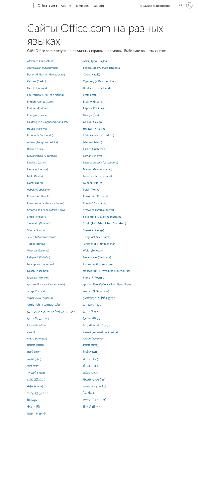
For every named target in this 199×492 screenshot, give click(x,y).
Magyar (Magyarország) (97, 169)
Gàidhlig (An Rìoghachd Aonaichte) (48, 122)
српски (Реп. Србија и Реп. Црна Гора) (107, 284)
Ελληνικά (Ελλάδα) (38, 257)
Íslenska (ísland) (92, 142)
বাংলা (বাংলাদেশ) (90, 359)
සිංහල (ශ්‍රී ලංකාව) (37, 393)
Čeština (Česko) (36, 81)
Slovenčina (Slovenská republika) (102, 216)
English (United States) (40, 101)
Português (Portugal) (95, 196)
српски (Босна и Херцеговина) (46, 284)
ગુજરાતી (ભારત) (36, 373)
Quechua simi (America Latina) (45, 203)
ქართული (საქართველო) (99, 298)
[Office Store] (47, 5)
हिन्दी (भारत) (90, 352)
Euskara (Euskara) (37, 108)
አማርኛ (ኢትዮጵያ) (93, 338)
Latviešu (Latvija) (37, 162)
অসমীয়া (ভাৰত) (34, 359)
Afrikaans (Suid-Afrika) (40, 61)
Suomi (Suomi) (36, 230)
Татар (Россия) (36, 291)
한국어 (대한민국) (94, 400)
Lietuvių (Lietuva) (37, 169)
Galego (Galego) (93, 122)
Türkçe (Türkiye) (36, 244)
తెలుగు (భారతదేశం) (94, 379)
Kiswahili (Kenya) (93, 155)
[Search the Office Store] (179, 5)
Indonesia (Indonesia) (40, 135)
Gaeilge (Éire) (91, 115)
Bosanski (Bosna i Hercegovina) (46, 74)
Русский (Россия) (93, 277)
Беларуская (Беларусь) (97, 257)
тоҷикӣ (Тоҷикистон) (96, 291)
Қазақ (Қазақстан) (38, 271)
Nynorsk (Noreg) (93, 183)
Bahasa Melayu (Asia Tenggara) (102, 67)
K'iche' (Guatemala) (94, 149)
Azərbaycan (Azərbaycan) (42, 67)
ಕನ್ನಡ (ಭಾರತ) (35, 386)
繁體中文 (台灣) (36, 414)
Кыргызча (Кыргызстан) (98, 264)
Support (98, 6)
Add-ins (66, 6)
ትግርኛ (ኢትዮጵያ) (37, 338)
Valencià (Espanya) (38, 250)
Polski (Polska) (91, 189)
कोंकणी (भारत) (35, 345)
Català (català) (91, 74)
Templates (82, 6)
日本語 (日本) (91, 406)
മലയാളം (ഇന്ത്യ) (94, 386)
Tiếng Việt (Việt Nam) (96, 237)
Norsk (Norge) (35, 183)
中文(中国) (33, 406)
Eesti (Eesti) (90, 95)
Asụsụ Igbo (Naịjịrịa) (95, 61)
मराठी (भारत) (34, 352)
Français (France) (37, 115)
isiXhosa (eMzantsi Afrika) (98, 135)
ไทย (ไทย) (88, 393)
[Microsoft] (18, 5)
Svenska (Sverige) (93, 230)
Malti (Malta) (35, 176)
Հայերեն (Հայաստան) (43, 304)
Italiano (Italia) (35, 149)
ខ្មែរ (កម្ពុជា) (33, 400)
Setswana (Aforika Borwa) (98, 210)
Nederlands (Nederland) (97, 176)
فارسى (31, 332)
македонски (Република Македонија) (106, 271)
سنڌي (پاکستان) (36, 325)
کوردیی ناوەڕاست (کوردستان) (100, 332)
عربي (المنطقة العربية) (96, 325)
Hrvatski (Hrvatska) (94, 128)
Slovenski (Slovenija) (39, 223)
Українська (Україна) (40, 298)
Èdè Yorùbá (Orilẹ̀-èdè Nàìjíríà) (45, 95)
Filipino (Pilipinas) (93, 108)
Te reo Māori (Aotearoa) (41, 237)
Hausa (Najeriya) (37, 128)
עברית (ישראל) (92, 304)
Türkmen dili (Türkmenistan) (99, 244)
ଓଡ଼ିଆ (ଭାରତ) (91, 373)
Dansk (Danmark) (37, 88)
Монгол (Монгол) (38, 277)
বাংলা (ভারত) (33, 366)
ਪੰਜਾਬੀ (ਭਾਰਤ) (91, 366)
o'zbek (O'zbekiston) (39, 189)
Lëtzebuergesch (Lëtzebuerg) (100, 162)
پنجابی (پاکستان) (38, 318)
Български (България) (40, 264)
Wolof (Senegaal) (93, 250)
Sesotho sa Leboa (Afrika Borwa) (46, 210)
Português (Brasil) (38, 196)
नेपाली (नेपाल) (90, 345)
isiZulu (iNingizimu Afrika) (42, 142)
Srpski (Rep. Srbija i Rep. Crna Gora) (104, 223)
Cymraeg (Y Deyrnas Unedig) (100, 81)
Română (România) (94, 203)
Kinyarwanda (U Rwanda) (42, 155)
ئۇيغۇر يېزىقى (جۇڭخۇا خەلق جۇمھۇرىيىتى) (51, 311)
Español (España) (93, 101)
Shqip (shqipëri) (36, 216)
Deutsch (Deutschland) (97, 88)
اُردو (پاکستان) (93, 311)
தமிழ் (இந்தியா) (36, 379)
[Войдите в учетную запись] (189, 5)
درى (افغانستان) (92, 318)
